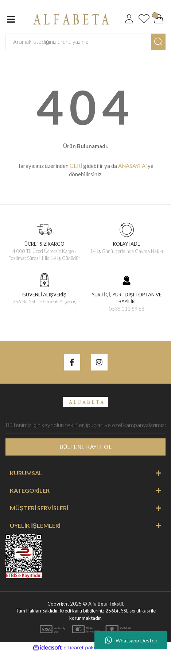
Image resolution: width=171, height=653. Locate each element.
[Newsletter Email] (85, 425)
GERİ (76, 165)
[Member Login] (129, 19)
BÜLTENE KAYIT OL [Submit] (85, 446)
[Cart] (159, 19)
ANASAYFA (131, 165)
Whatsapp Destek (131, 640)
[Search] (78, 42)
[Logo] (69, 18)
